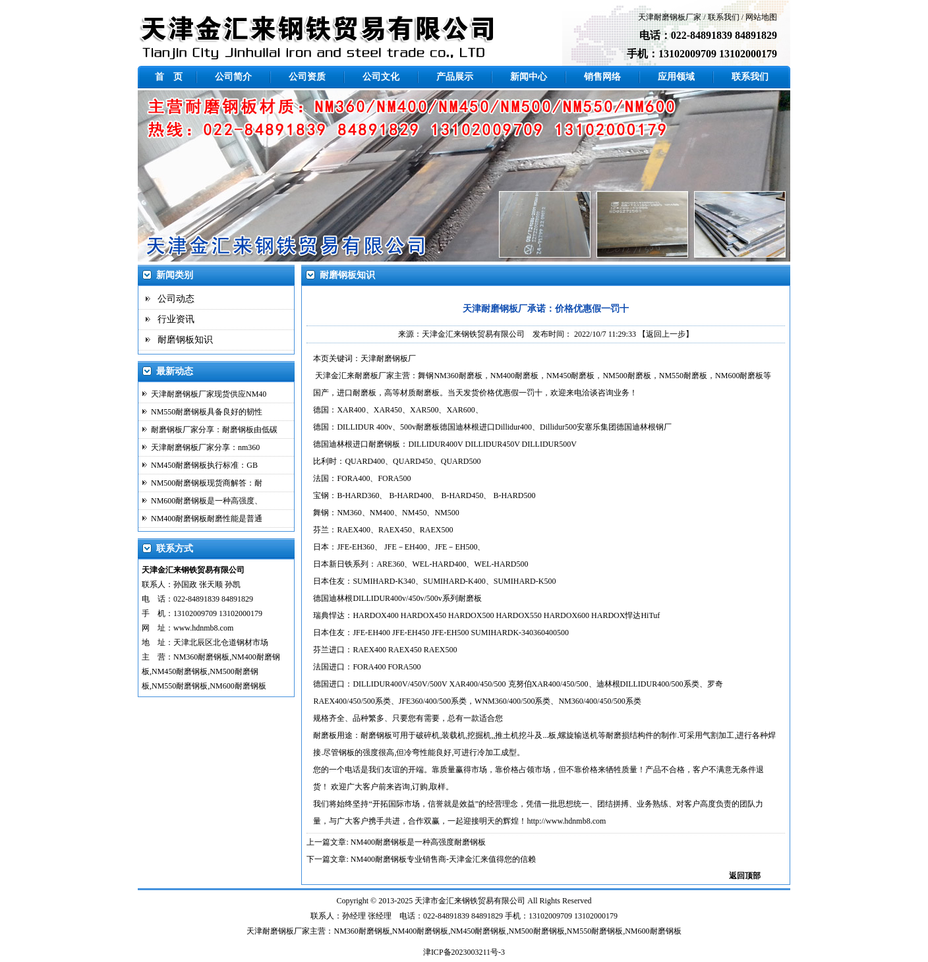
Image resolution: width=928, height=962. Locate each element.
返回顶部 (745, 875)
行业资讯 (176, 319)
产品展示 (454, 77)
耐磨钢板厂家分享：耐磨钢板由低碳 (214, 429)
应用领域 (676, 77)
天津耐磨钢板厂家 (669, 17)
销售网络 (602, 77)
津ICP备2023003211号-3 (464, 952)
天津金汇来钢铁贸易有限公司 (473, 334)
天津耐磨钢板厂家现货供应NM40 (208, 394)
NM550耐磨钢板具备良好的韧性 (206, 411)
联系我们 (724, 17)
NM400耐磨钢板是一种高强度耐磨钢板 (418, 842)
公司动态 (176, 299)
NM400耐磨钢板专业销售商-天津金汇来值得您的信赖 (443, 859)
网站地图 (761, 17)
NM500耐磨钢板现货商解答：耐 (206, 483)
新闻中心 (528, 77)
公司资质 (307, 77)
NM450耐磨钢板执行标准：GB (204, 465)
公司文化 (380, 77)
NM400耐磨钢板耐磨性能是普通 (206, 518)
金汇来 (450, 900)
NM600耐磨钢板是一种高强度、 (206, 500)
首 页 (169, 77)
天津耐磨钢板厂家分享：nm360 (205, 447)
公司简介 (233, 77)
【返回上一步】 (665, 334)
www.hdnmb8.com (203, 628)
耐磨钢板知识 (185, 340)
